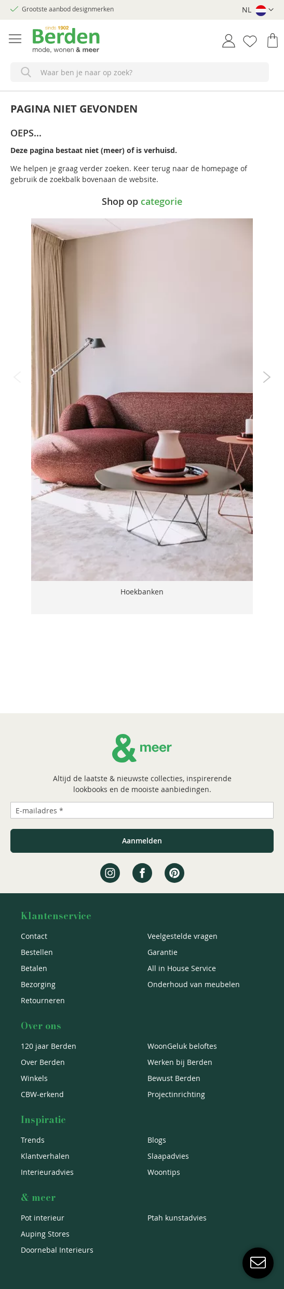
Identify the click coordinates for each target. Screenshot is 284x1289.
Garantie (162, 952)
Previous (17, 377)
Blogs (156, 1140)
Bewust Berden (173, 1078)
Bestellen (37, 952)
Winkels (34, 1078)
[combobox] (139, 72)
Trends (33, 1140)
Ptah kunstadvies (177, 1218)
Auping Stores (45, 1234)
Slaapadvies (168, 1156)
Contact (34, 936)
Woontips (163, 1172)
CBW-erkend (42, 1094)
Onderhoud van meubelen (193, 984)
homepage (219, 168)
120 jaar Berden (48, 1046)
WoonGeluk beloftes (182, 1046)
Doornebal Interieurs (57, 1250)
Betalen (34, 968)
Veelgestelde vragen (182, 936)
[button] (258, 10)
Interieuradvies (47, 1172)
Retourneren (43, 1000)
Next (267, 377)
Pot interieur (42, 1218)
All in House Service (181, 968)
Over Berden (43, 1062)
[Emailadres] (142, 810)
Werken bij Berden (179, 1062)
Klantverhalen (45, 1156)
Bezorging (38, 984)
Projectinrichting (176, 1094)
